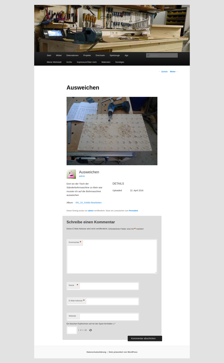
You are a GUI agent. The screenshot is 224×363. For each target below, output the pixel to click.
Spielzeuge (115, 55)
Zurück (163, 72)
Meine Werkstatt (54, 62)
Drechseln (100, 55)
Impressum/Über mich (87, 62)
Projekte (87, 55)
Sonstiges (119, 62)
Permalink (133, 211)
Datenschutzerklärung (96, 352)
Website (72, 316)
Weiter (174, 72)
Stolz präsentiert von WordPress (123, 352)
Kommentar (75, 242)
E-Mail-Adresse (76, 301)
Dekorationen (72, 55)
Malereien (106, 62)
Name (73, 285)
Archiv (69, 62)
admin (82, 176)
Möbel (58, 55)
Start (49, 55)
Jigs (126, 55)
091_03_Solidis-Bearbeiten (88, 202)
